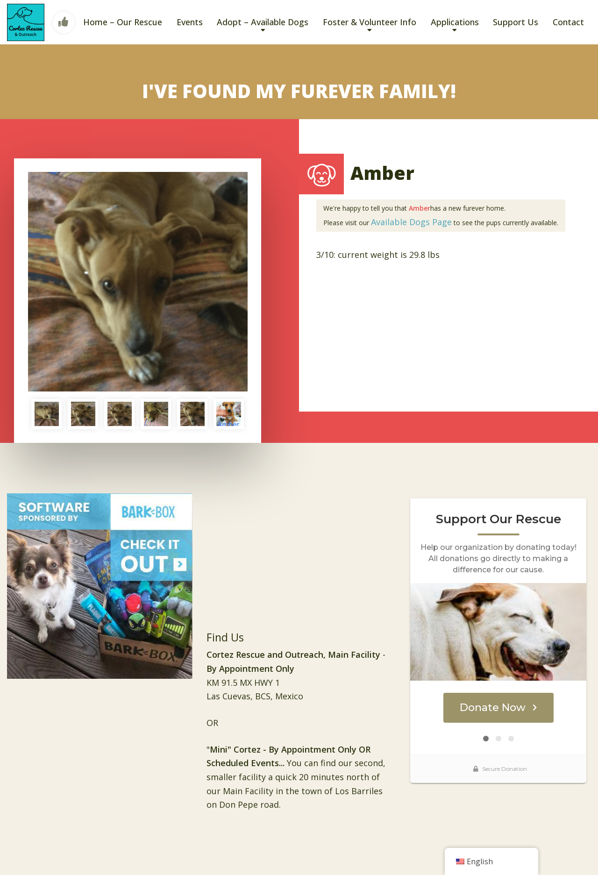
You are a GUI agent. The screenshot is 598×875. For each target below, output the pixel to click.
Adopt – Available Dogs (262, 22)
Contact (568, 22)
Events (190, 22)
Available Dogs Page (411, 222)
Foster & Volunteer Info (369, 22)
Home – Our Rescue (122, 22)
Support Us (515, 22)
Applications (455, 22)
